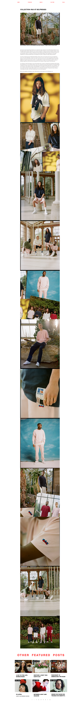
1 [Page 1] (36, 699)
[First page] (32, 700)
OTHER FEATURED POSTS (41, 655)
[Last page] (50, 700)
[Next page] (48, 700)
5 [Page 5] (45, 699)
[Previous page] (34, 700)
